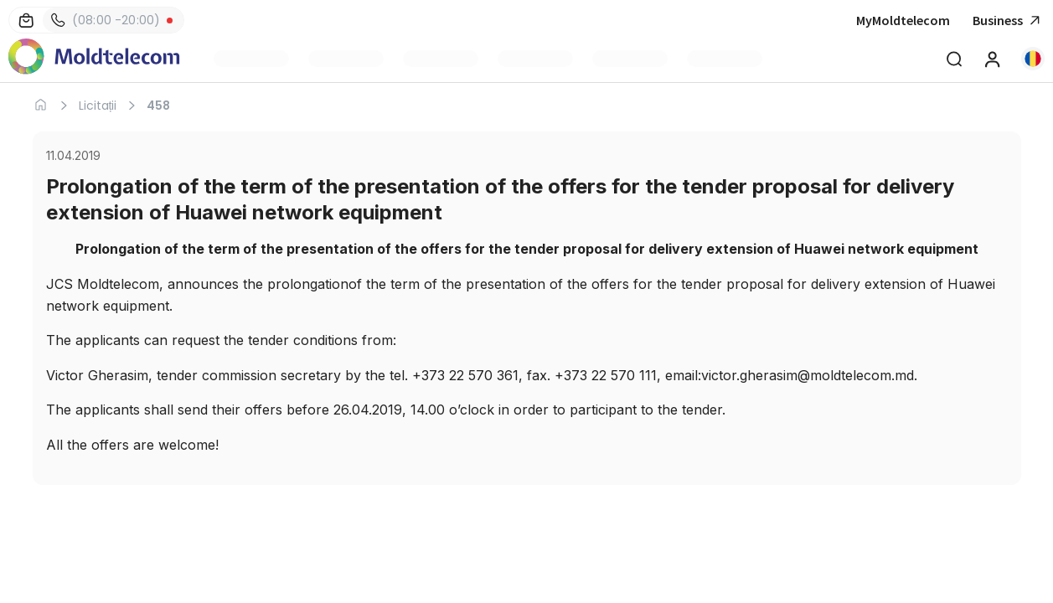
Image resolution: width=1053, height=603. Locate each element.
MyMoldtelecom (903, 20)
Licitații (98, 105)
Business (1009, 20)
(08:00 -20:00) (105, 20)
